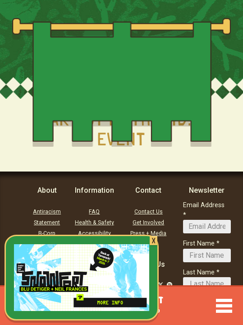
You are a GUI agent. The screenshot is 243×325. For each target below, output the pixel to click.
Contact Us (148, 212)
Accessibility (94, 233)
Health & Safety (94, 222)
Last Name (199, 272)
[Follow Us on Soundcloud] (169, 285)
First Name (199, 243)
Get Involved (148, 222)
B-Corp (46, 233)
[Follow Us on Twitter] (160, 285)
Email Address (204, 205)
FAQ (94, 212)
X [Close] (153, 240)
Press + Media (148, 233)
